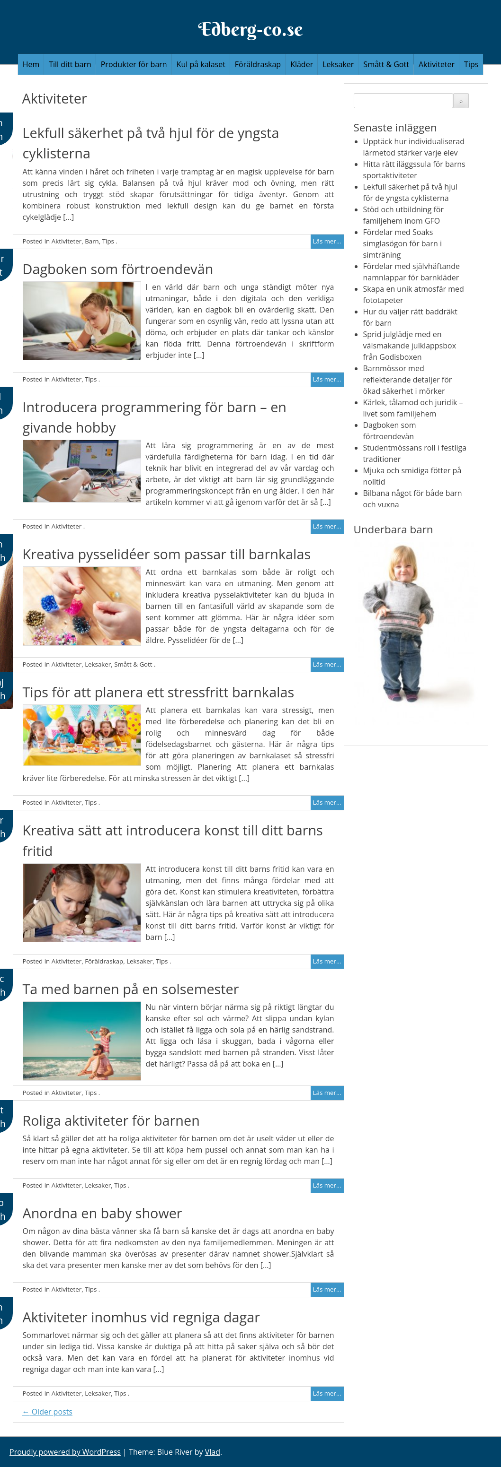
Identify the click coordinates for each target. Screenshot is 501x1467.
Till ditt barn (70, 64)
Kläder (301, 64)
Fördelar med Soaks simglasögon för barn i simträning (402, 243)
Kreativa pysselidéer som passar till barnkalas (167, 554)
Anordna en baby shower (102, 1213)
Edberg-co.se (250, 29)
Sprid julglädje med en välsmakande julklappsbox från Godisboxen (409, 345)
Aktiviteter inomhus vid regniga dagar (141, 1317)
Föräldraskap (258, 64)
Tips (471, 64)
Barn (92, 241)
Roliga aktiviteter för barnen (111, 1120)
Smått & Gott (386, 64)
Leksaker (338, 64)
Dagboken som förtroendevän (118, 269)
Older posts (47, 1411)
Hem (31, 64)
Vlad (212, 1452)
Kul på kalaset (201, 64)
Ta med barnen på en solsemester (131, 989)
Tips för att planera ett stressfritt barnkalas (159, 692)
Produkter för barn (134, 64)
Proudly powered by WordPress (65, 1452)
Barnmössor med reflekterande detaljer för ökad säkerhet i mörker (407, 379)
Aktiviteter (437, 64)
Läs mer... (327, 241)
